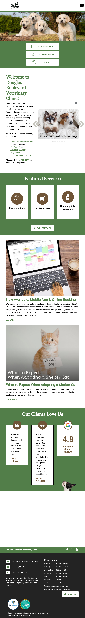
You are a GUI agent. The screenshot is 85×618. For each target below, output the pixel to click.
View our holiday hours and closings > (57, 589)
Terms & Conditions (23, 615)
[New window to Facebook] (67, 550)
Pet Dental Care (16, 147)
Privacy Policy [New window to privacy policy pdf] (12, 615)
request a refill (42, 62)
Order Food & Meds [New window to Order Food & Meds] (42, 54)
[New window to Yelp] (76, 550)
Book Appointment (42, 46)
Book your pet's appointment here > (56, 586)
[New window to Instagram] (71, 550)
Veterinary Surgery (18, 150)
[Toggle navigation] (82, 6)
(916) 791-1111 (22, 160)
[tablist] (58, 141)
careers (70, 594)
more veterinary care (22, 155)
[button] (76, 103)
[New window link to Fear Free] (14, 604)
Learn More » (11, 320)
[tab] (52, 141)
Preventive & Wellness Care (21, 141)
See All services (42, 228)
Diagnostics (15, 152)
